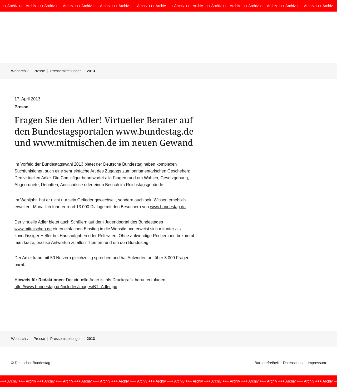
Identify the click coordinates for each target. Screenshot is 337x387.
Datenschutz (293, 363)
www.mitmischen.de (33, 229)
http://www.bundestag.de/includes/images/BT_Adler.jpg (65, 286)
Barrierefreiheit (267, 363)
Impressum (317, 363)
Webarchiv (19, 71)
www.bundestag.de (168, 207)
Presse (39, 71)
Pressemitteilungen (66, 71)
